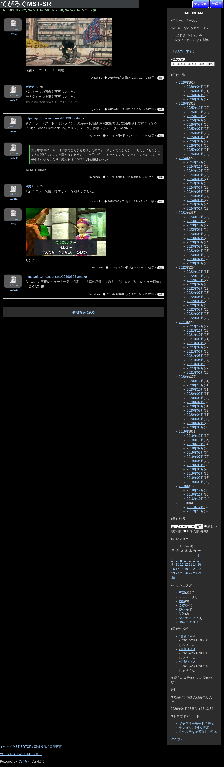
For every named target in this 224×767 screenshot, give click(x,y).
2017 (184, 503)
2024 (184, 158)
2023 (184, 212)
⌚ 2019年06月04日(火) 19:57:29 (124, 267)
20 (190, 569)
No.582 (13, 100)
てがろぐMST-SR (27, 3)
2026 (184, 82)
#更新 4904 (187, 636)
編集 (161, 78)
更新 (182, 592)
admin (97, 77)
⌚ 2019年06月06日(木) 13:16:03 (122, 135)
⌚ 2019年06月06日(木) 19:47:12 (123, 77)
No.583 (13, 33)
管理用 (216, 4)
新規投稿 (200, 4)
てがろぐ (24, 761)
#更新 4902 (187, 662)
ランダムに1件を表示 (194, 727)
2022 (184, 267)
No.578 (13, 199)
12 (186, 564)
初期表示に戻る (83, 312)
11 (182, 564)
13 (190, 564)
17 (177, 569)
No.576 (13, 290)
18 (182, 569)
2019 (184, 431)
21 (195, 569)
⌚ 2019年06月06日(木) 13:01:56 (122, 176)
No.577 (13, 223)
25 (182, 573)
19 (186, 569)
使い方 (183, 609)
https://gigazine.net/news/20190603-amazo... (57, 276)
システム (185, 597)
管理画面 (55, 746)
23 (173, 573)
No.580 (13, 157)
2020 (184, 376)
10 (177, 564)
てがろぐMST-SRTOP (15, 746)
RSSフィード (180, 739)
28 (195, 573)
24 (177, 573)
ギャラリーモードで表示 (196, 723)
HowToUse (186, 622)
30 (173, 577)
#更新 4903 (187, 649)
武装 (182, 613)
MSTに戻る (183, 52)
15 (199, 564)
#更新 (30, 87)
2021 (184, 322)
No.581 (13, 131)
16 (173, 569)
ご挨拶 (183, 605)
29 (199, 573)
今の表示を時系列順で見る (198, 732)
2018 (184, 486)
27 (190, 573)
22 (199, 569)
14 (195, 564)
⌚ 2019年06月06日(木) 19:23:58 (123, 109)
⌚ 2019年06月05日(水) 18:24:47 (123, 201)
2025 (184, 103)
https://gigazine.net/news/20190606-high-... (56, 118)
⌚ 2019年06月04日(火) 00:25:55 (122, 294)
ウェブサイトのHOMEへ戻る (21, 754)
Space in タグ (189, 618)
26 (186, 573)
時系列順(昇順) (195, 531)
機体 (182, 601)
